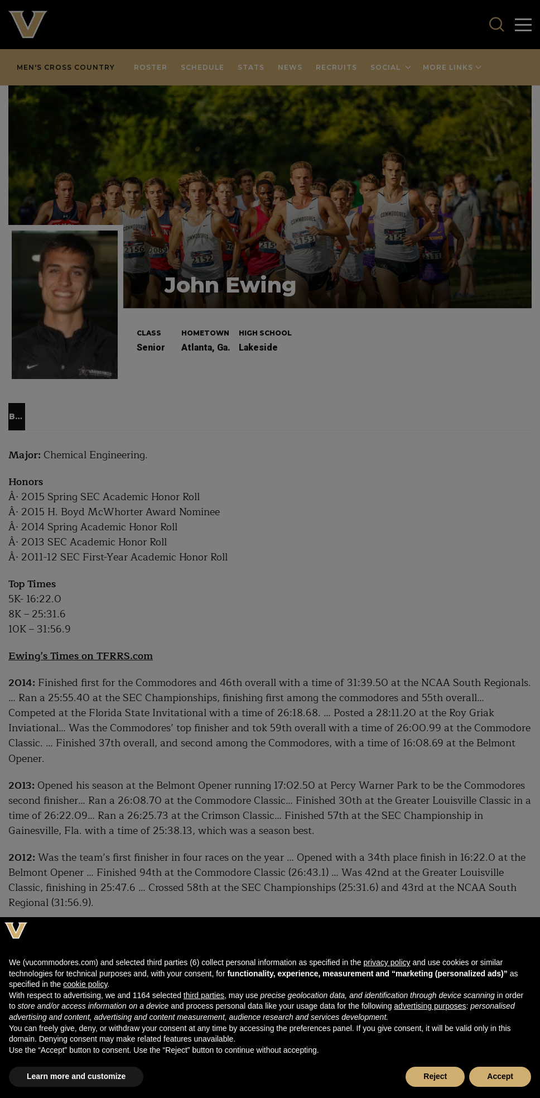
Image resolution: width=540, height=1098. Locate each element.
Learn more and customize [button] (76, 1076)
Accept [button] (500, 1076)
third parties (204, 995)
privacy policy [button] (386, 962)
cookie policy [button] (85, 984)
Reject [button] (435, 1076)
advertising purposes (430, 1005)
